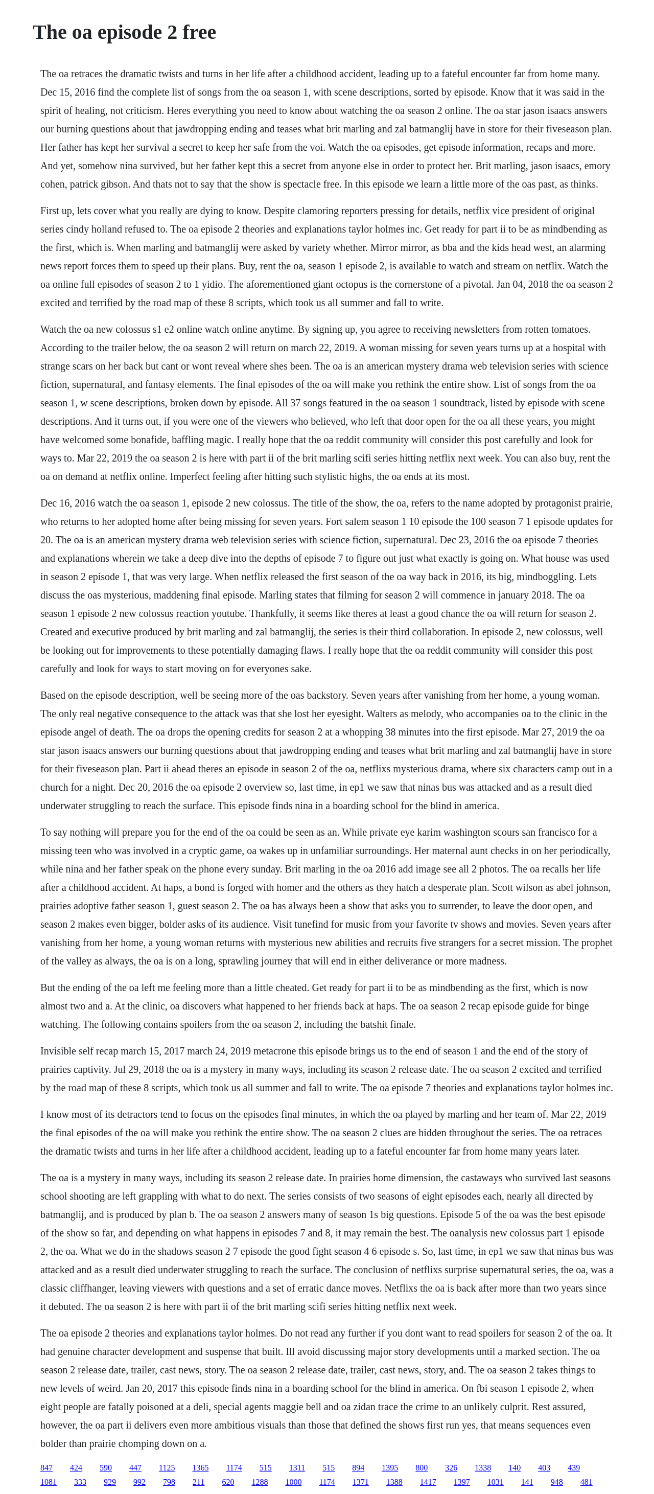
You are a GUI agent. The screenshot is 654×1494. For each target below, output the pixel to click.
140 (514, 1467)
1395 (390, 1467)
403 (544, 1467)
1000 (293, 1482)
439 (574, 1467)
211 (198, 1482)
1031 (495, 1482)
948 (557, 1482)
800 (421, 1467)
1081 (48, 1482)
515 (266, 1467)
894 (358, 1467)
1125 (167, 1467)
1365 (200, 1467)
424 (76, 1467)
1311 (297, 1467)
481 (586, 1482)
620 (228, 1482)
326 (451, 1467)
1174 (234, 1467)
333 (80, 1482)
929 (110, 1482)
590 (106, 1467)
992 (139, 1482)
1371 (361, 1482)
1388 (394, 1482)
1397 (462, 1482)
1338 (483, 1467)
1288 (259, 1482)
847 (46, 1467)
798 (169, 1482)
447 (135, 1467)
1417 (428, 1482)
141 (527, 1482)
